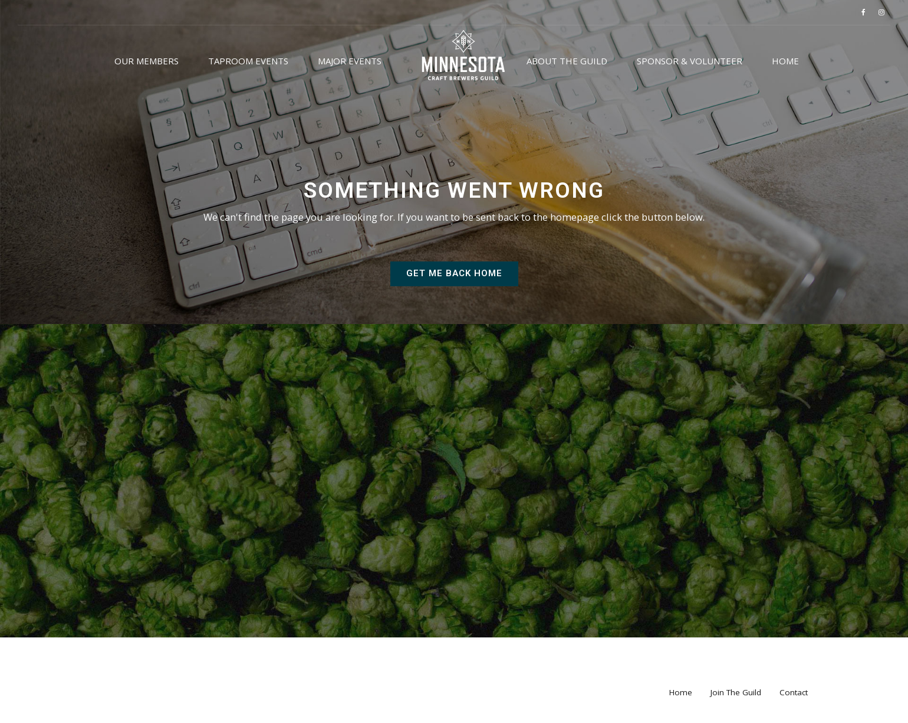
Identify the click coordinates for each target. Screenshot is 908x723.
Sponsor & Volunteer (689, 61)
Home (785, 61)
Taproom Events (248, 61)
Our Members (146, 61)
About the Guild (567, 61)
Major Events (349, 61)
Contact (793, 700)
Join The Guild (735, 700)
